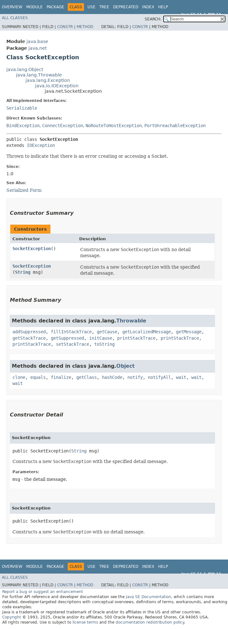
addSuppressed (29, 331)
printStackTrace (136, 338)
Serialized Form (24, 190)
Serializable (21, 108)
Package (55, 7)
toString (104, 344)
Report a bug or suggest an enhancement (42, 591)
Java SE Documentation (148, 597)
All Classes (15, 18)
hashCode (112, 377)
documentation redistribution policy (150, 622)
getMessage (188, 331)
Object (125, 366)
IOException (41, 145)
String (22, 272)
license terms (85, 622)
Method (85, 27)
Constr (65, 27)
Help (163, 7)
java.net (37, 48)
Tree (104, 7)
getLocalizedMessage (146, 331)
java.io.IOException (57, 85)
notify (135, 377)
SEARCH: (153, 19)
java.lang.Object (24, 69)
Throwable (131, 321)
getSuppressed (67, 338)
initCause (100, 338)
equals (38, 377)
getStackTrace (29, 338)
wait (181, 377)
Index (148, 7)
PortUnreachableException (175, 125)
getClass (86, 377)
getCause (107, 331)
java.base (37, 41)
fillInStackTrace (71, 331)
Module (34, 7)
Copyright (11, 617)
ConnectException (62, 125)
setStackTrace (72, 344)
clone (18, 377)
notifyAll (159, 377)
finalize (61, 377)
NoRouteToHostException (114, 125)
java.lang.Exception (48, 80)
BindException (23, 125)
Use (91, 7)
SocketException (31, 248)
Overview (12, 7)
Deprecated (125, 7)
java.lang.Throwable (39, 74)
